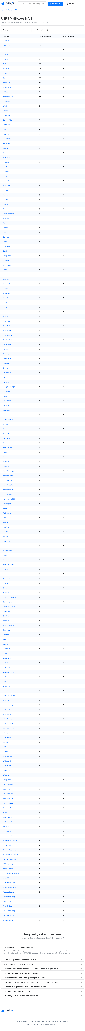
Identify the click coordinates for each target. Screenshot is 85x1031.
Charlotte (6, 171)
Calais (5, 274)
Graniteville (7, 373)
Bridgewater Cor (8, 780)
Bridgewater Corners (10, 840)
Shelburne (6, 157)
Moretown (6, 452)
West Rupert (7, 714)
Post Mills (6, 541)
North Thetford (8, 803)
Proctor (5, 199)
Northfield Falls (8, 868)
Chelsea (5, 288)
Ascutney (6, 223)
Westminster (7, 737)
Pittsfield (6, 522)
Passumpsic (7, 504)
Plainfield (6, 532)
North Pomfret (8, 490)
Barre (5, 73)
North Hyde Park (8, 485)
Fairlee (5, 349)
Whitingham (7, 747)
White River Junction (10, 887)
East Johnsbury (8, 794)
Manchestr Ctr (8, 97)
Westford (6, 733)
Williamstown (7, 756)
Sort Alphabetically (40, 30)
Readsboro (6, 204)
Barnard (5, 228)
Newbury (6, 461)
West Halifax (7, 700)
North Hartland (8, 480)
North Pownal (7, 494)
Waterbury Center (9, 672)
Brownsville (7, 265)
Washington (7, 667)
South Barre (7, 592)
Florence (6, 354)
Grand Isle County (9, 911)
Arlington (6, 162)
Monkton (6, 443)
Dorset (5, 312)
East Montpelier (8, 326)
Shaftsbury (6, 583)
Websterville (7, 677)
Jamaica (6, 405)
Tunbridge (6, 630)
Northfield (6, 82)
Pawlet (5, 508)
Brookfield (6, 260)
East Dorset (7, 321)
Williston (6, 92)
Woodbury (6, 770)
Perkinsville (7, 513)
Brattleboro (7, 125)
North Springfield (9, 499)
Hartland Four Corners (10, 854)
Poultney (6, 111)
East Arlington (7, 784)
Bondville (6, 251)
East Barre (6, 316)
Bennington (7, 50)
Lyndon (5, 424)
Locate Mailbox (55, 4)
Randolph (6, 134)
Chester (5, 176)
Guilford (6, 64)
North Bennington (9, 471)
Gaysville (6, 363)
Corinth (5, 298)
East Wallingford (8, 340)
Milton (5, 153)
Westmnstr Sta (8, 836)
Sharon (5, 588)
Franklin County (8, 906)
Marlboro (6, 433)
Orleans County (8, 920)
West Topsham (8, 723)
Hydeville (6, 396)
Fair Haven (6, 143)
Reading (6, 569)
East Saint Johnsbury (10, 850)
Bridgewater (7, 256)
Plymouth (6, 536)
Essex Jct (6, 68)
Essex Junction (8, 344)
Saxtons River (7, 578)
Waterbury (6, 115)
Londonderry (7, 415)
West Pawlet (7, 709)
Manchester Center (9, 859)
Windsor (6, 106)
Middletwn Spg (8, 798)
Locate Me (71, 4)
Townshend (7, 218)
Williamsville (7, 761)
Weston (5, 742)
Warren (5, 663)
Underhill (6, 635)
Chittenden (6, 293)
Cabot (5, 270)
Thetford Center (8, 625)
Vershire (6, 644)
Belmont (6, 237)
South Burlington (8, 213)
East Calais (7, 181)
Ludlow (5, 129)
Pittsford (6, 527)
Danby (5, 307)
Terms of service (62, 1021)
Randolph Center (8, 564)
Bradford (6, 167)
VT (16, 10)
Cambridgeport (8, 845)
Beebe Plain (7, 232)
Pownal (5, 546)
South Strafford (8, 817)
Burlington (6, 59)
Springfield (6, 78)
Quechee (6, 560)
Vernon (5, 639)
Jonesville (6, 410)
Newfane (6, 466)
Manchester (7, 429)
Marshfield (6, 438)
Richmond (6, 209)
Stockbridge (7, 611)
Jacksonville (7, 401)
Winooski (6, 40)
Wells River (7, 686)
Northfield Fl (7, 808)
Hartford (6, 377)
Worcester (6, 775)
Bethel (5, 242)
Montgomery (7, 447)
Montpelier (6, 45)
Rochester (6, 574)
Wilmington (7, 766)
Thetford (6, 621)
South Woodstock (9, 606)
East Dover (7, 789)
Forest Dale (7, 359)
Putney (5, 555)
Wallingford (7, 653)
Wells (5, 681)
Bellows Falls (7, 120)
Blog (43, 1021)
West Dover (7, 691)
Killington (6, 190)
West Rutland (7, 719)
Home (3, 10)
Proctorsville (7, 550)
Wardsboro (7, 658)
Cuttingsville (7, 302)
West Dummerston (9, 695)
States (10, 10)
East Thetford (7, 335)
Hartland (6, 382)
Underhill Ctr (7, 831)
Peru (4, 518)
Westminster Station (9, 883)
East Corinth (7, 185)
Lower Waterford (9, 419)
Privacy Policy (51, 1021)
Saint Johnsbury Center (11, 873)
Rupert (5, 812)
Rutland (5, 54)
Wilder (5, 752)
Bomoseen (6, 246)
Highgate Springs (9, 387)
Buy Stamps (32, 1021)
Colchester (6, 101)
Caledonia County (9, 897)
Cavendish (6, 284)
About (39, 1021)
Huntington (6, 391)
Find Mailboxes (22, 1021)
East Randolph (8, 330)
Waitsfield (6, 649)
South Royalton (8, 602)
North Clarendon (8, 475)
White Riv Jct (7, 87)
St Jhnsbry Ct (7, 822)
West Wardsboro (8, 728)
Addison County (8, 892)
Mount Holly (7, 457)
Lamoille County (8, 915)
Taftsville (6, 826)
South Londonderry (9, 597)
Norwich (6, 195)
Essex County (7, 901)
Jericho (5, 148)
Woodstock (7, 139)
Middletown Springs (10, 864)
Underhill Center (8, 878)
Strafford (6, 616)
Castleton (6, 279)
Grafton (5, 368)
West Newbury (8, 705)
